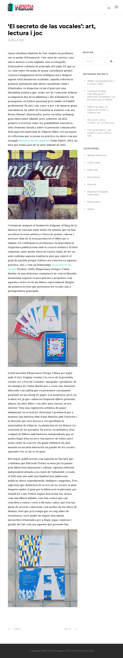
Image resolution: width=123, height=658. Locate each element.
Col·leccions (93, 162)
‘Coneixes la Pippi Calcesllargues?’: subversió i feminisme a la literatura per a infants (101, 95)
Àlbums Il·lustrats (96, 155)
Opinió (91, 209)
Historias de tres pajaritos (34, 140)
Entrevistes (93, 177)
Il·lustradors (94, 201)
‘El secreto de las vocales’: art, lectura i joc (101, 121)
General (91, 184)
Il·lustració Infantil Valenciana (97, 193)
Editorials (92, 169)
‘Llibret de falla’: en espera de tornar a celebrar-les (97, 109)
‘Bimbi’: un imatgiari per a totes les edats (101, 82)
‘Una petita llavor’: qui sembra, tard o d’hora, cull (99, 132)
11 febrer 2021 (16, 40)
